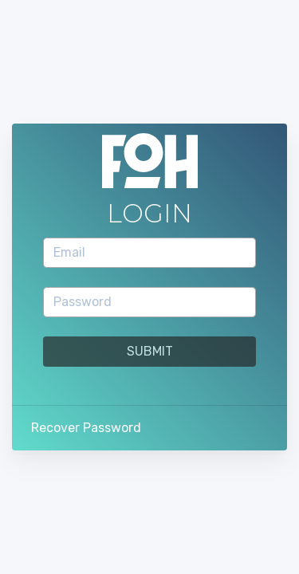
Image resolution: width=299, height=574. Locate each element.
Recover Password (86, 427)
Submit (150, 351)
